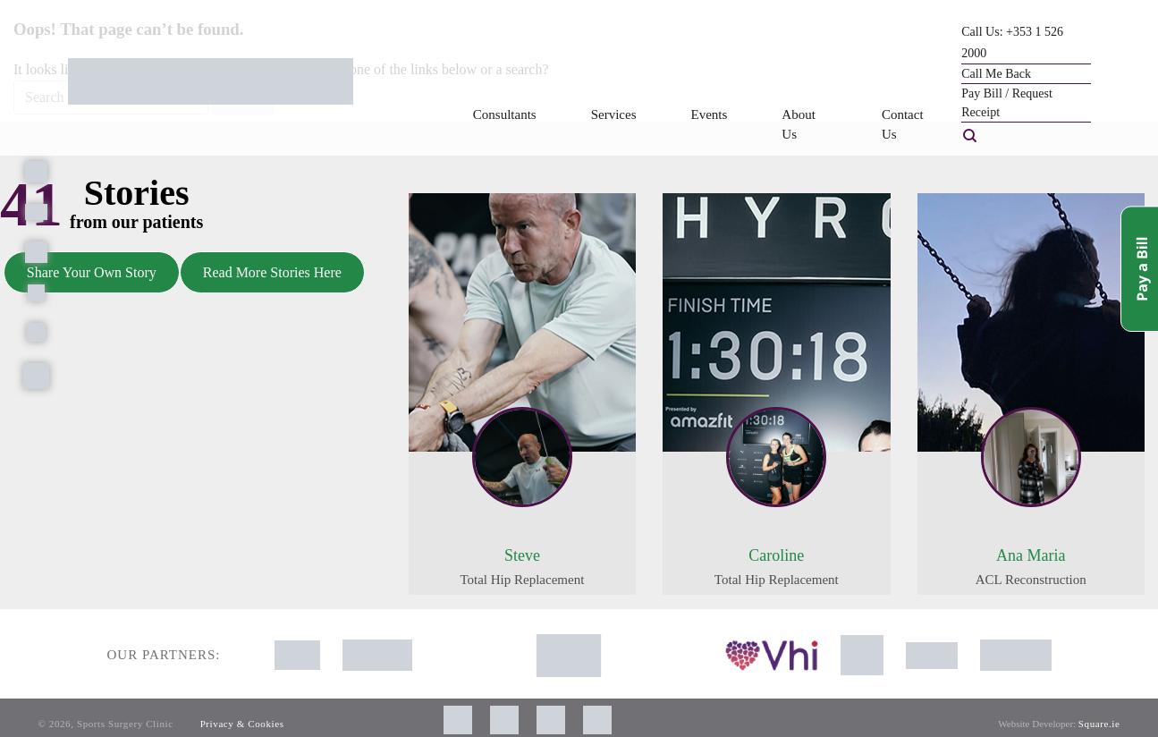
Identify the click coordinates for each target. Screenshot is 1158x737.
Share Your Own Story (91, 272)
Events (709, 114)
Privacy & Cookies (242, 723)
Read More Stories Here (272, 272)
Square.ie (1099, 723)
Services (614, 114)
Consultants (505, 114)
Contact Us (903, 124)
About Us (799, 124)
